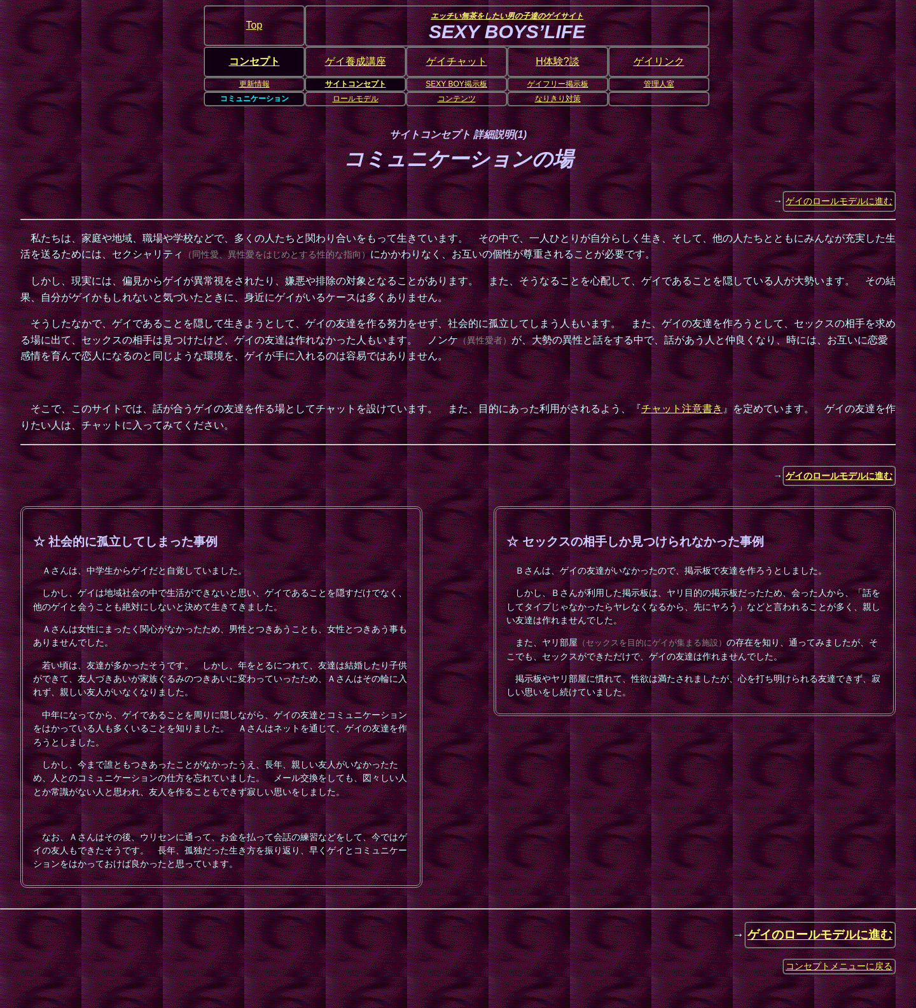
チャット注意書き (682, 408)
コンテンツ (457, 98)
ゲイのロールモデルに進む (839, 201)
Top (254, 25)
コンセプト (254, 61)
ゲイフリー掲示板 (557, 83)
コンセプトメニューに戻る (839, 966)
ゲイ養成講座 (355, 61)
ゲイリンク (659, 61)
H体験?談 (557, 61)
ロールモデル (355, 98)
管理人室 (659, 83)
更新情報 (254, 83)
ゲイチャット (456, 61)
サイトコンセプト (355, 83)
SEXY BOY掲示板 (456, 83)
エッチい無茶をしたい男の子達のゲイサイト (507, 16)
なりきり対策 (558, 98)
